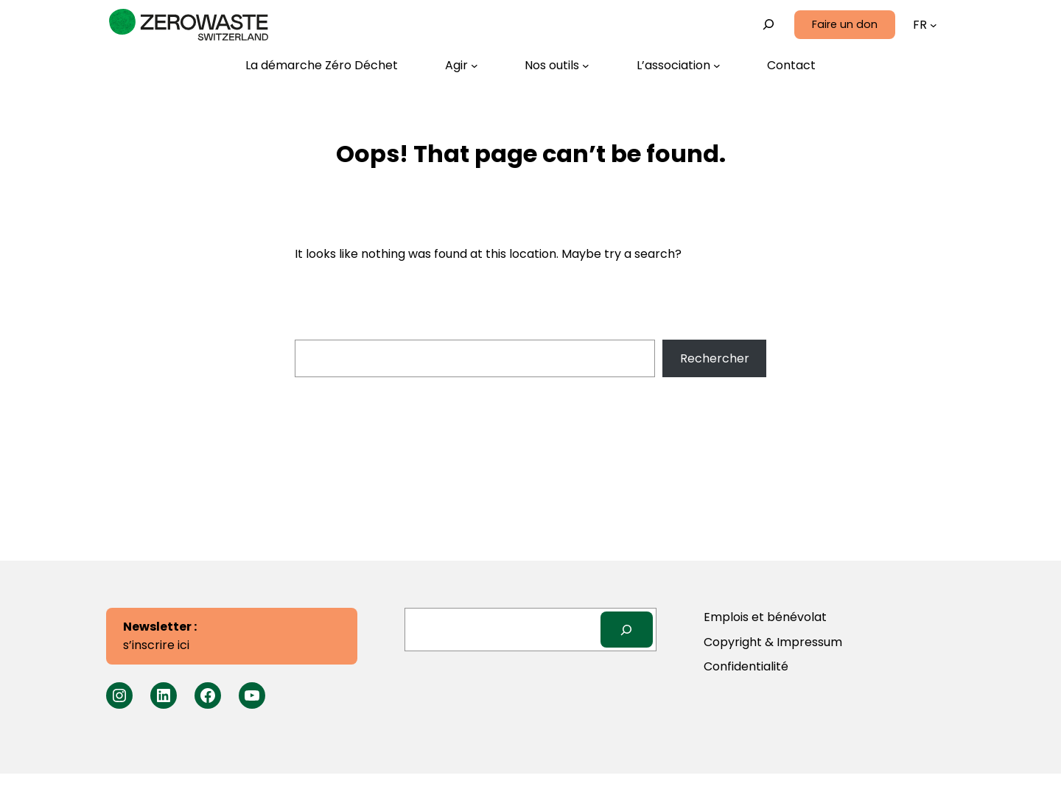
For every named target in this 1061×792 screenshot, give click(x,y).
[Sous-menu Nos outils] (557, 65)
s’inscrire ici (160, 636)
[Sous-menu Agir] (461, 65)
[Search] (626, 629)
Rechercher (714, 358)
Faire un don (845, 24)
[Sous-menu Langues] (933, 25)
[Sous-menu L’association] (679, 65)
